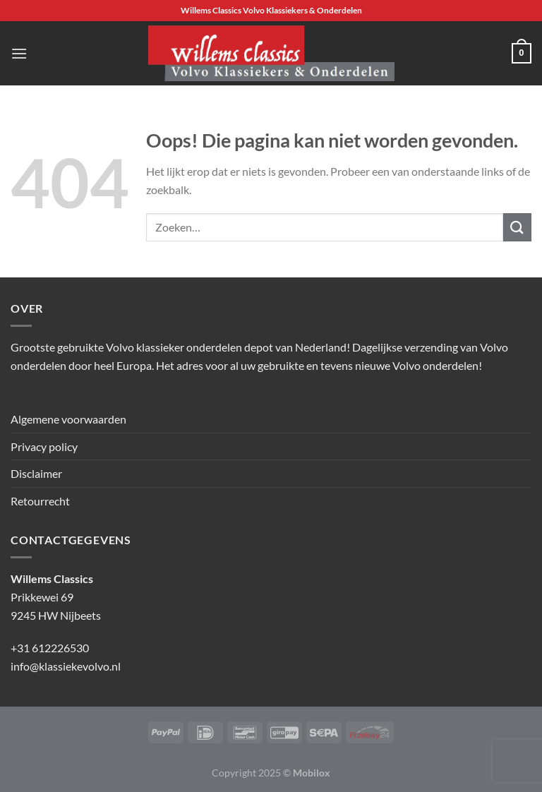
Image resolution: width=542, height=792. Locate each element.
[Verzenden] (517, 227)
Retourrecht (40, 501)
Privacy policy (44, 446)
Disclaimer (36, 473)
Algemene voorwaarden (68, 419)
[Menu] (19, 53)
